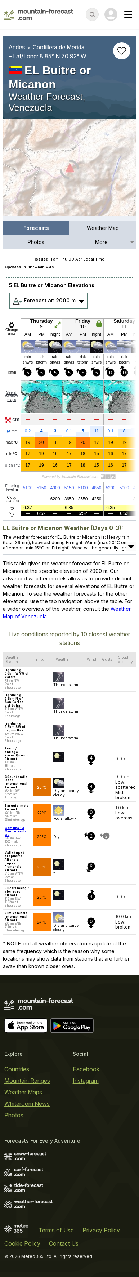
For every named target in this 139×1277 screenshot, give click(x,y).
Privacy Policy (101, 1230)
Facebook (86, 1069)
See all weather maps (11, 396)
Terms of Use (56, 1230)
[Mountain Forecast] (38, 14)
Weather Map (103, 228)
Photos (36, 242)
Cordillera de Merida (59, 47)
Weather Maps (23, 1092)
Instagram (86, 1080)
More (101, 242)
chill (12, 465)
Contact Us (64, 1243)
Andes (17, 47)
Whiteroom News (27, 1103)
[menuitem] (36, 228)
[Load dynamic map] (69, 170)
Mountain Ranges (27, 1080)
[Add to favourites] (121, 50)
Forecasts (36, 228)
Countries (16, 1069)
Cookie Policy (22, 1243)
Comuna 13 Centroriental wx (16, 831)
